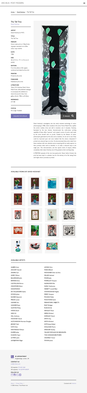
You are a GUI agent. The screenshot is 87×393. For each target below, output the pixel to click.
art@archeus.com (15, 364)
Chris (48, 267)
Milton (15, 275)
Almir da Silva (52, 272)
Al (13, 313)
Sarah (50, 300)
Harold (16, 270)
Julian (15, 294)
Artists (13, 12)
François (50, 281)
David (15, 310)
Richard (48, 313)
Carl (15, 272)
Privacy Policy (19, 383)
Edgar (17, 340)
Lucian (15, 300)
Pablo (49, 297)
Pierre (50, 327)
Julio (15, 338)
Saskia (18, 291)
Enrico (17, 283)
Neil (15, 324)
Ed (48, 308)
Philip (16, 308)
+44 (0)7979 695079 (23, 369)
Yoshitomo (49, 286)
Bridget (48, 305)
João (47, 278)
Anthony (15, 316)
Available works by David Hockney (25, 172)
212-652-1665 (21, 367)
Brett (17, 286)
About (12, 383)
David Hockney (21, 12)
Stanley (49, 329)
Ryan (15, 305)
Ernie (15, 281)
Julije (15, 332)
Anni (15, 267)
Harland (49, 275)
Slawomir (16, 297)
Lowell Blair (50, 289)
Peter (49, 310)
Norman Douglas (21, 321)
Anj (47, 319)
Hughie (51, 291)
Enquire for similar (20, 116)
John (16, 278)
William (17, 329)
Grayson (49, 294)
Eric (15, 302)
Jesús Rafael (49, 324)
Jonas (48, 340)
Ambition (74, 383)
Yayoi (15, 335)
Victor (49, 338)
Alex (14, 327)
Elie (49, 283)
